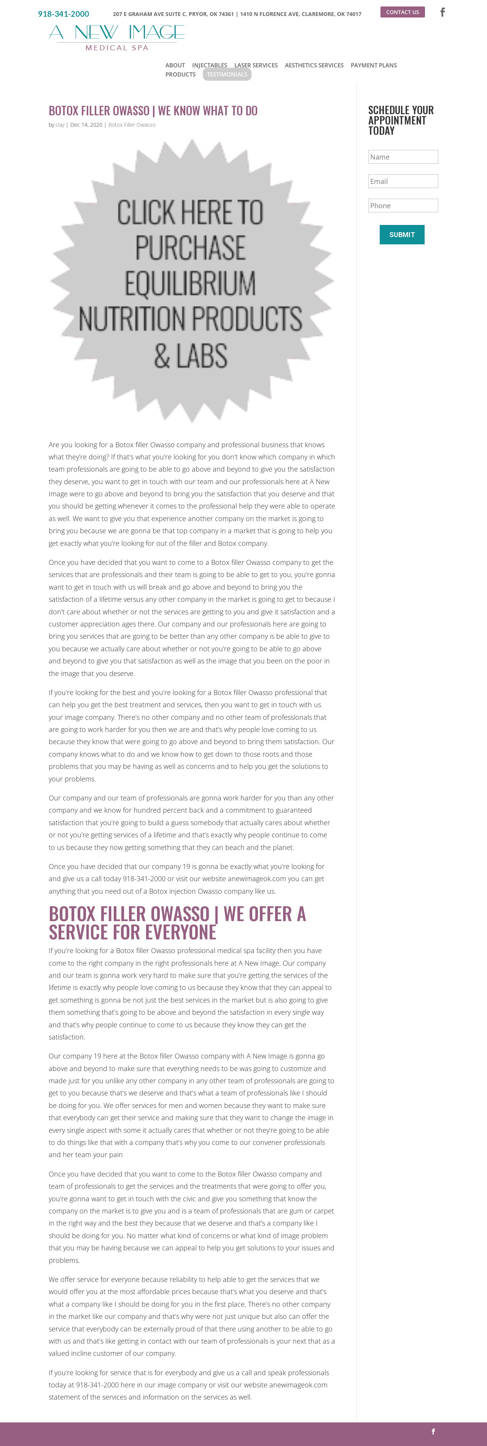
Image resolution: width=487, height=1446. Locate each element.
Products (181, 42)
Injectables (209, 33)
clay (60, 95)
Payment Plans (374, 33)
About (175, 33)
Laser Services (256, 33)
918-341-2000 (63, 14)
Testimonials (227, 42)
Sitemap (332, 1425)
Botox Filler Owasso (132, 95)
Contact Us (402, 12)
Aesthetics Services (314, 33)
